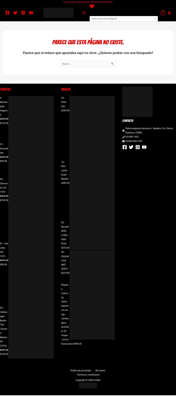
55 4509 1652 (132, 137)
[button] (84, 12)
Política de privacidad (81, 371)
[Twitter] (15, 13)
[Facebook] (7, 13)
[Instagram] (23, 13)
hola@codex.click (134, 141)
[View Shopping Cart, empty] (163, 12)
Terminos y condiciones (89, 375)
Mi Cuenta (99, 371)
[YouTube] (31, 13)
